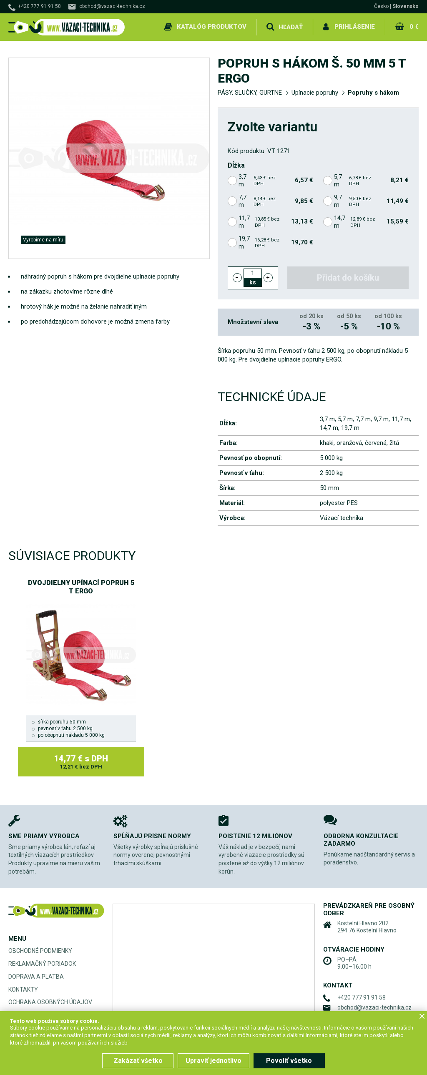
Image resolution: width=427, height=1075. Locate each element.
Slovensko (405, 6)
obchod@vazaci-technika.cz (112, 6)
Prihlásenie (354, 26)
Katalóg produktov (211, 26)
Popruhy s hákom (373, 92)
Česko (381, 6)
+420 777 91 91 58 (39, 6)
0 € (414, 26)
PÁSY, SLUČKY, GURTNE (250, 92)
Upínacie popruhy (314, 92)
